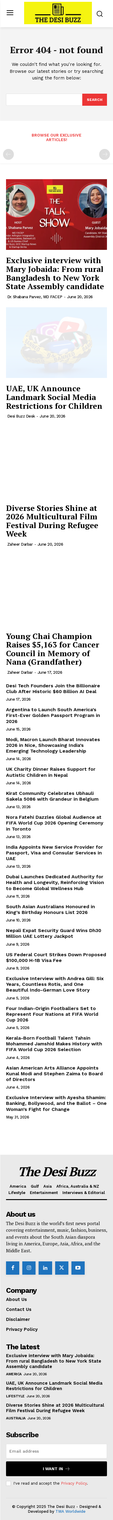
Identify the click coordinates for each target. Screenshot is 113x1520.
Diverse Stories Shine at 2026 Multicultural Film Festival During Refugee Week (52, 521)
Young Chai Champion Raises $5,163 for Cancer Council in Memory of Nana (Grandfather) (52, 649)
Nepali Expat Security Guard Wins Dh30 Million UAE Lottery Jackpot (53, 933)
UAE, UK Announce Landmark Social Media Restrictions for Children (54, 397)
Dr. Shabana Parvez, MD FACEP (34, 297)
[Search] (94, 100)
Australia (16, 1418)
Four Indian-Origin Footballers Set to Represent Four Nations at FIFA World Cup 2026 (52, 1014)
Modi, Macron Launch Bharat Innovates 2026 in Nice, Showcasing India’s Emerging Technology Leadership (53, 745)
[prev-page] (8, 154)
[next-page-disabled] (104, 154)
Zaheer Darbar (20, 544)
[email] (56, 1451)
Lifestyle (15, 1396)
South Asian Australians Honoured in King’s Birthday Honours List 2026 (50, 909)
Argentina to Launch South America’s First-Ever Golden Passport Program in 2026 (53, 715)
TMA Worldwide (70, 1511)
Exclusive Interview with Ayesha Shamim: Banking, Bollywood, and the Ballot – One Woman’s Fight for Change (56, 1103)
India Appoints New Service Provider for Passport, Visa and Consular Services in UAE (54, 852)
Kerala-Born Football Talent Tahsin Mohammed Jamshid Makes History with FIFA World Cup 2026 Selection (54, 1043)
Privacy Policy (74, 1483)
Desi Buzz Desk (21, 416)
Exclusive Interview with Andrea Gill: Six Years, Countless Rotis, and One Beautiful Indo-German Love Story (55, 984)
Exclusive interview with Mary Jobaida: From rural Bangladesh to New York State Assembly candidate (55, 273)
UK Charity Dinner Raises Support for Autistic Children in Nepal (51, 772)
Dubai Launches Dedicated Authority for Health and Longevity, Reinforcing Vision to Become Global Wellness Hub (55, 882)
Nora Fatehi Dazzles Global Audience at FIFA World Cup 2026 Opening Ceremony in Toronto (54, 822)
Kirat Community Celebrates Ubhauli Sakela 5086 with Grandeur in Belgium (52, 796)
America (14, 1374)
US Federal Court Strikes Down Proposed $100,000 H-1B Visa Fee (56, 957)
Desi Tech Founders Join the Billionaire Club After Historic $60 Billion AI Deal (53, 688)
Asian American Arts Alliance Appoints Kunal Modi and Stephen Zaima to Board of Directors (54, 1073)
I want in (56, 1469)
